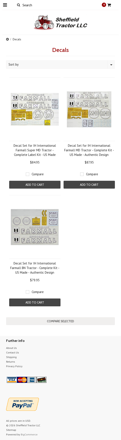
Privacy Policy (14, 366)
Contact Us (12, 352)
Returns (10, 361)
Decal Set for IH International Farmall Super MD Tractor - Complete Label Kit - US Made (35, 150)
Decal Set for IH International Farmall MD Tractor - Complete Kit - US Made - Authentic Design (89, 150)
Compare (38, 174)
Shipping (11, 357)
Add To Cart (35, 184)
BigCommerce (29, 434)
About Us (11, 348)
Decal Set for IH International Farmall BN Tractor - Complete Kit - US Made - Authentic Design (34, 268)
